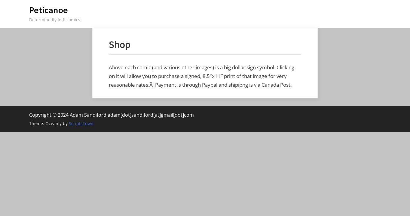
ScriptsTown (81, 123)
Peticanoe (48, 10)
